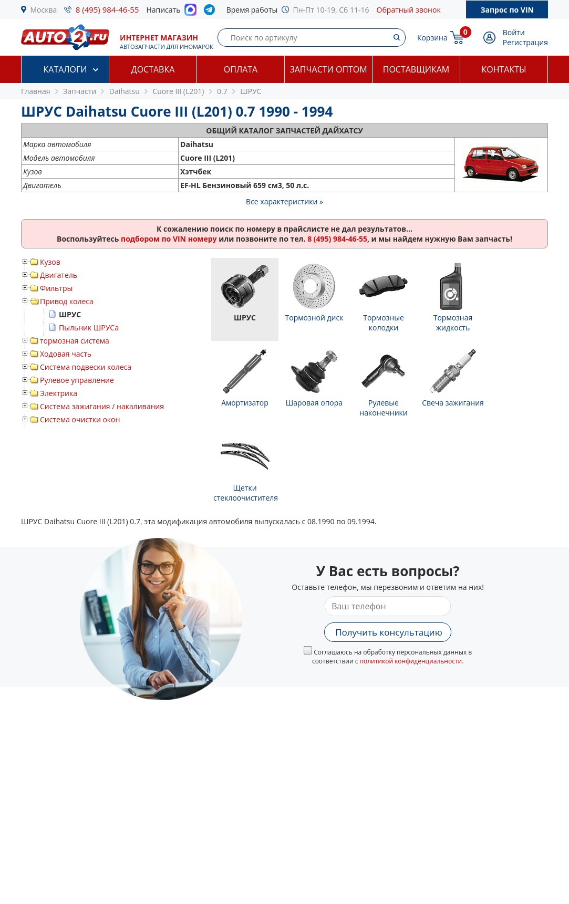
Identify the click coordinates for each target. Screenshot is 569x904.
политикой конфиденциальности (411, 661)
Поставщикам (416, 69)
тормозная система (74, 341)
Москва (43, 10)
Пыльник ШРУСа (89, 327)
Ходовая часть (65, 354)
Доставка (153, 69)
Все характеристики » (284, 201)
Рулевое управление (77, 380)
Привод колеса (67, 301)
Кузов (50, 262)
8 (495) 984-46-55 (107, 9)
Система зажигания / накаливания (102, 406)
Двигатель (58, 275)
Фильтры (56, 288)
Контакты (503, 69)
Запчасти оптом (328, 69)
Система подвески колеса (85, 367)
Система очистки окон (80, 419)
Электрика (58, 393)
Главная (35, 91)
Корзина (432, 38)
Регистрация (525, 42)
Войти (514, 32)
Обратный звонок (409, 10)
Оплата (240, 69)
